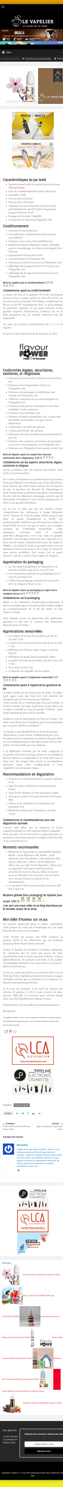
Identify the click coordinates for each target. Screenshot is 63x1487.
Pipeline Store (9, 1442)
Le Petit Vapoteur (10, 1436)
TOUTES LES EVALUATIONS (37, 59)
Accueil (9, 97)
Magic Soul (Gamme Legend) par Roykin (48, 1126)
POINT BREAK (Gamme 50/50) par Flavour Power (17, 1126)
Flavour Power (17, 187)
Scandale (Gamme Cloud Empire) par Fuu (17, 59)
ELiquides (17, 97)
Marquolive (22, 1145)
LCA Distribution (10, 1439)
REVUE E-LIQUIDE (21, 1105)
